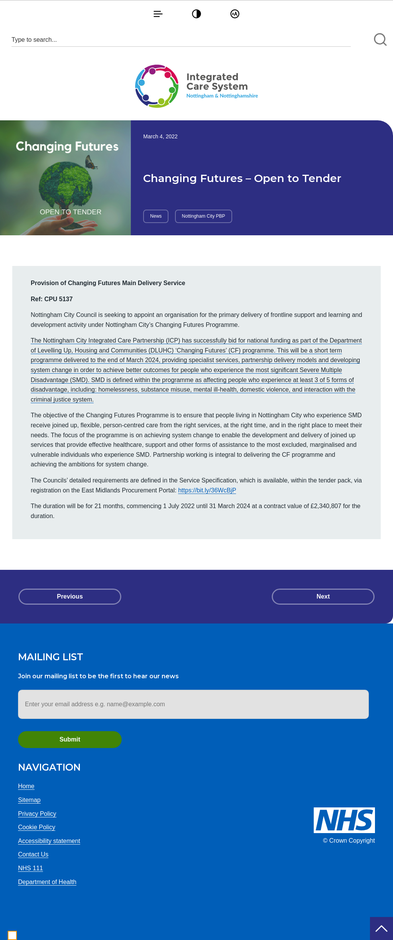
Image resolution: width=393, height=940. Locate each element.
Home (26, 786)
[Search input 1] (181, 40)
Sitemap (29, 800)
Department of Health (47, 882)
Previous (70, 596)
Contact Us (33, 854)
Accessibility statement (49, 841)
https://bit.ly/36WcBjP (207, 490)
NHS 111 (30, 868)
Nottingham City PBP (203, 216)
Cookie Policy (36, 827)
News (156, 216)
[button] (158, 13)
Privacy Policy (37, 813)
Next (323, 596)
